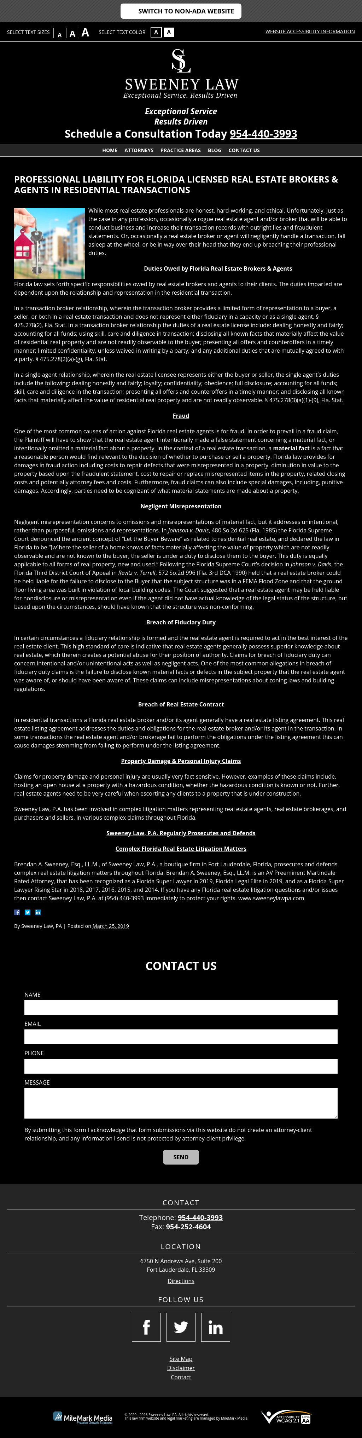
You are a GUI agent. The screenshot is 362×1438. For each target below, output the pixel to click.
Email (32, 1024)
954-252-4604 (188, 1226)
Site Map (181, 1359)
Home (109, 150)
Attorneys (138, 150)
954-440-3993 (263, 133)
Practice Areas (180, 150)
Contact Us (244, 150)
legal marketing (180, 1418)
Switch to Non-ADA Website (186, 11)
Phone (34, 1053)
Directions (181, 1281)
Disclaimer (181, 1368)
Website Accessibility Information (310, 31)
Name (32, 995)
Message (36, 1082)
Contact (181, 1377)
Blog (215, 150)
